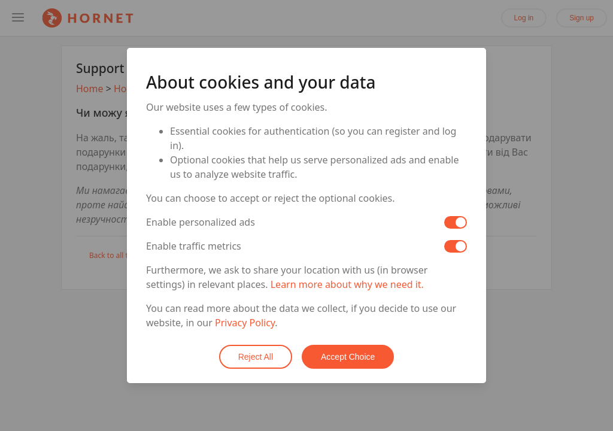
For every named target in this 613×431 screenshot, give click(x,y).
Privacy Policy (245, 322)
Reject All (255, 357)
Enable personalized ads (200, 222)
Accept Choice (348, 357)
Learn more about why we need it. (347, 284)
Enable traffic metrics (193, 246)
